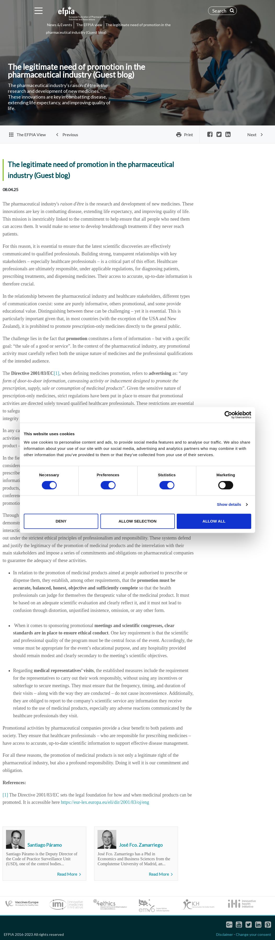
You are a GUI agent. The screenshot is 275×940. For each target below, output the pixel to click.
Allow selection (138, 521)
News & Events (59, 24)
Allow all (214, 521)
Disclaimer (224, 934)
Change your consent (253, 934)
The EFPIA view (89, 24)
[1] (56, 373)
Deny (61, 521)
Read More (70, 874)
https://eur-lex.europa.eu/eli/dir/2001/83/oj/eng (105, 802)
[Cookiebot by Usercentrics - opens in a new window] (228, 415)
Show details (229, 504)
